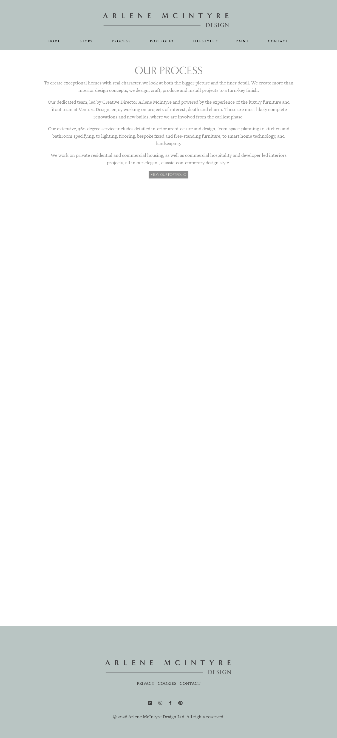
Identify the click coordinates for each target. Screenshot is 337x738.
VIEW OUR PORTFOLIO (168, 174)
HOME (55, 41)
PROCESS (121, 41)
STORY (86, 41)
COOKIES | (168, 683)
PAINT (242, 41)
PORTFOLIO (162, 41)
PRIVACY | (147, 683)
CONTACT (278, 41)
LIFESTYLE (204, 41)
